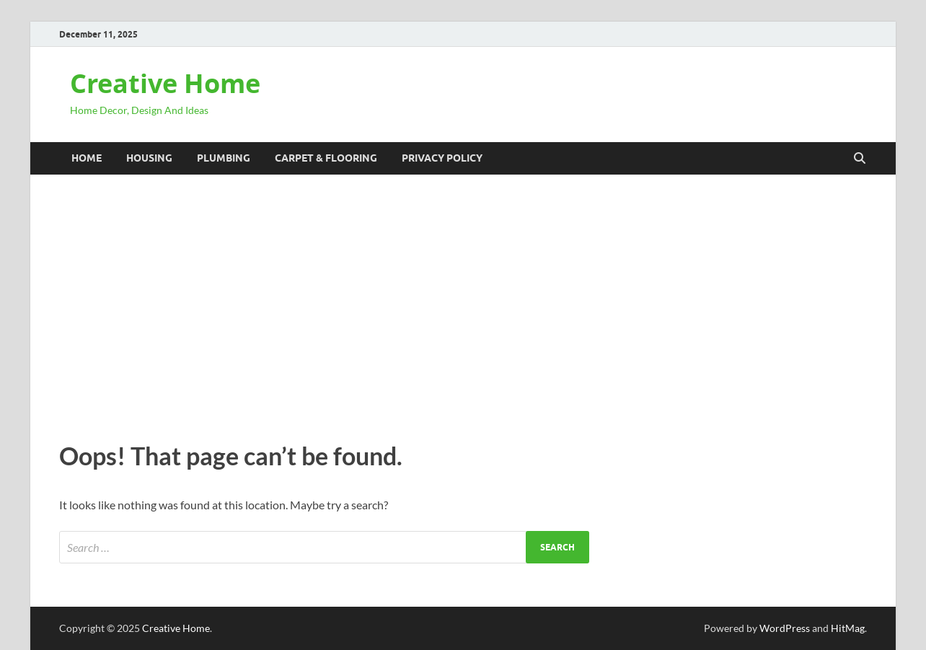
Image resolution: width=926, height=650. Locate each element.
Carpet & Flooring (326, 158)
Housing (149, 158)
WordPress (784, 628)
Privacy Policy (442, 158)
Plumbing (223, 158)
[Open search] (859, 158)
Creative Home (165, 83)
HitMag (848, 628)
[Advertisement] (463, 304)
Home (86, 158)
